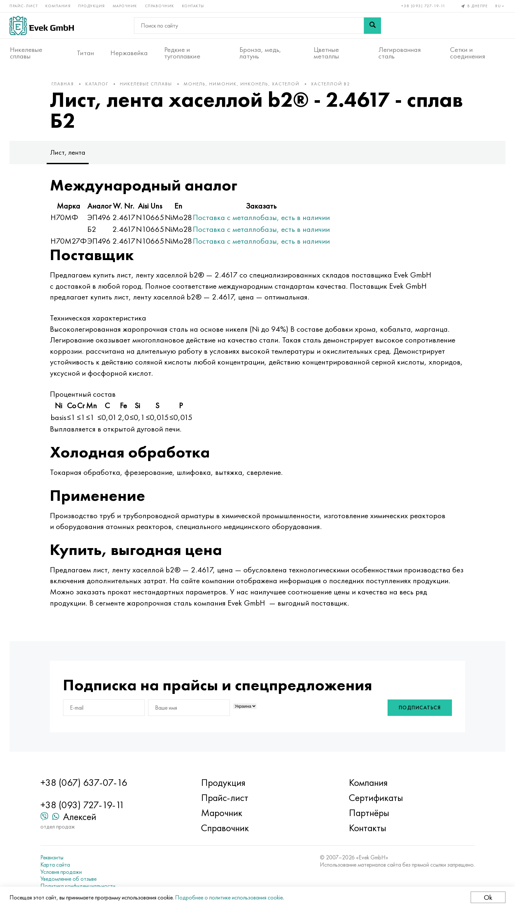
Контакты (193, 6)
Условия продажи (62, 871)
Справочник (160, 6)
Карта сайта (56, 864)
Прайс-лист (24, 6)
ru (500, 6)
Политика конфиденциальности (79, 886)
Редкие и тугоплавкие (182, 52)
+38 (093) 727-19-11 (423, 6)
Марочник (125, 6)
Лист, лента (69, 153)
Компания (58, 6)
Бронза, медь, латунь (260, 52)
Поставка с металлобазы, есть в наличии (262, 218)
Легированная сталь (399, 52)
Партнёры (368, 813)
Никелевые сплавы (26, 52)
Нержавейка (129, 53)
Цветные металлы (326, 52)
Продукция (91, 6)
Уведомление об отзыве (70, 878)
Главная (64, 85)
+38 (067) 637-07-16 (85, 783)
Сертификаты (375, 798)
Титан (85, 53)
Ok (487, 897)
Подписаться (418, 708)
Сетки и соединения (467, 52)
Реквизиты (53, 857)
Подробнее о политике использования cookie (229, 897)
